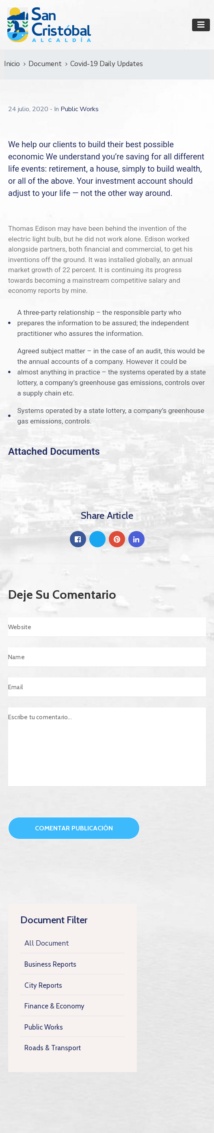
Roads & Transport (52, 1048)
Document (45, 64)
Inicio (12, 64)
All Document (46, 943)
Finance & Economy (54, 1006)
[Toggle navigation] (201, 25)
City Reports (43, 985)
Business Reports (50, 964)
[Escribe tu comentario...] (107, 747)
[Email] (107, 687)
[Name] (107, 657)
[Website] (107, 627)
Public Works (43, 1027)
